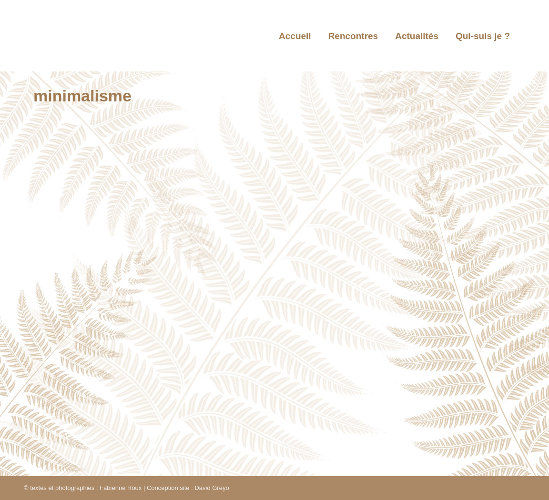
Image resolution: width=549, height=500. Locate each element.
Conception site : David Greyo (188, 487)
